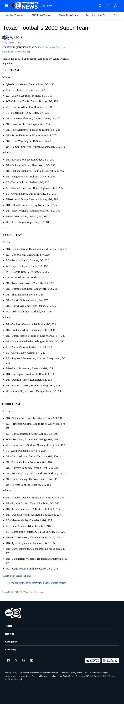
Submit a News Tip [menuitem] (96, 15)
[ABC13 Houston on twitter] (16, 660)
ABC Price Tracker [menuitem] (41, 15)
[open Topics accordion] (62, 626)
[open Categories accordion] (62, 641)
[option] (18, 15)
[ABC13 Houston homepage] (24, 5)
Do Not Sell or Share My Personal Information (39, 673)
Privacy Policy (11, 673)
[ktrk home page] (13, 613)
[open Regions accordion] (62, 633)
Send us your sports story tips (25, 582)
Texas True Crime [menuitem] (68, 15)
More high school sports (17, 575)
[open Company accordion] (62, 649)
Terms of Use (10, 676)
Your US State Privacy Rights (96, 673)
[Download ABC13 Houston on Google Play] (110, 660)
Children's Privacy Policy (71, 673)
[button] (6, 5)
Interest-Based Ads (27, 676)
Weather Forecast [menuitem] (14, 15)
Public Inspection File (47, 676)
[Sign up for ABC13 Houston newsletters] (31, 660)
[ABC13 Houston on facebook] (8, 660)
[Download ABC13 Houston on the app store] (93, 660)
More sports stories (55, 582)
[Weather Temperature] (90, 6)
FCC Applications (66, 676)
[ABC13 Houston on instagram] (24, 660)
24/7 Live (46, 5)
